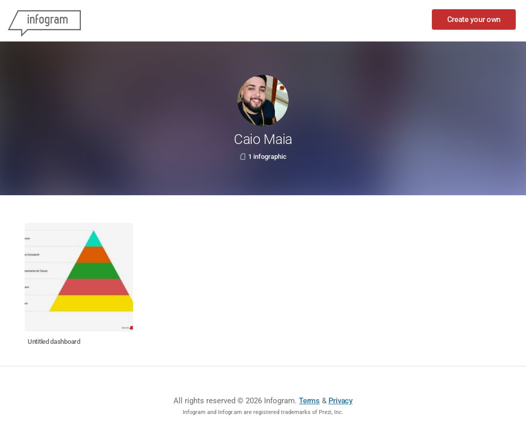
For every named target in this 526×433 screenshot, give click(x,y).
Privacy (340, 400)
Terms (309, 400)
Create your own (474, 19)
